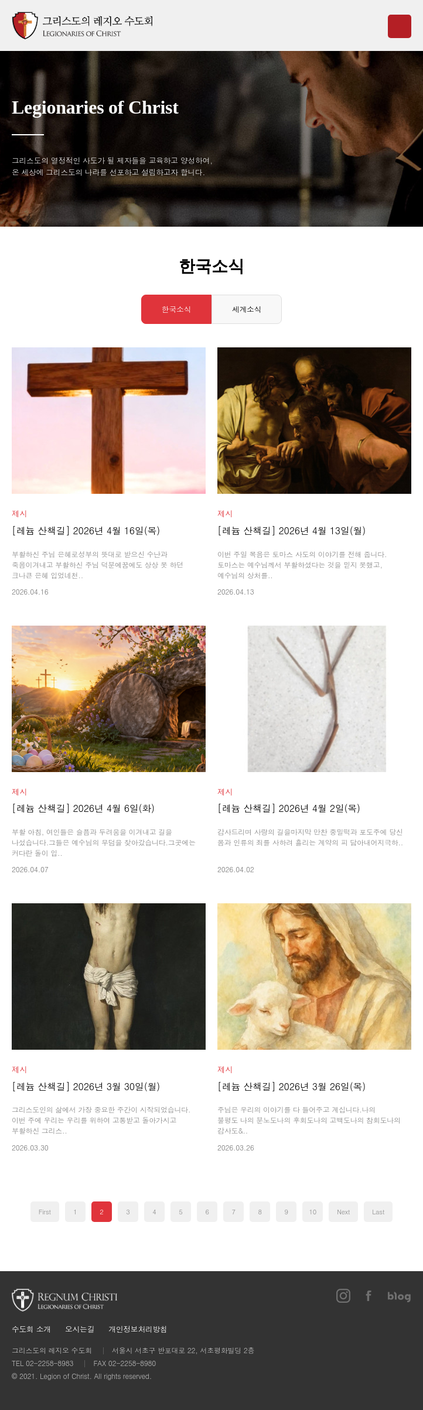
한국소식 (176, 309)
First (45, 1211)
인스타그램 (343, 1296)
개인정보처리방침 (137, 1329)
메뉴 (399, 26)
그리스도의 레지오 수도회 (82, 25)
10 (312, 1211)
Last (378, 1211)
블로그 (399, 1296)
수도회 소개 (31, 1329)
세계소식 (246, 309)
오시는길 (79, 1329)
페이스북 (369, 1296)
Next (343, 1211)
